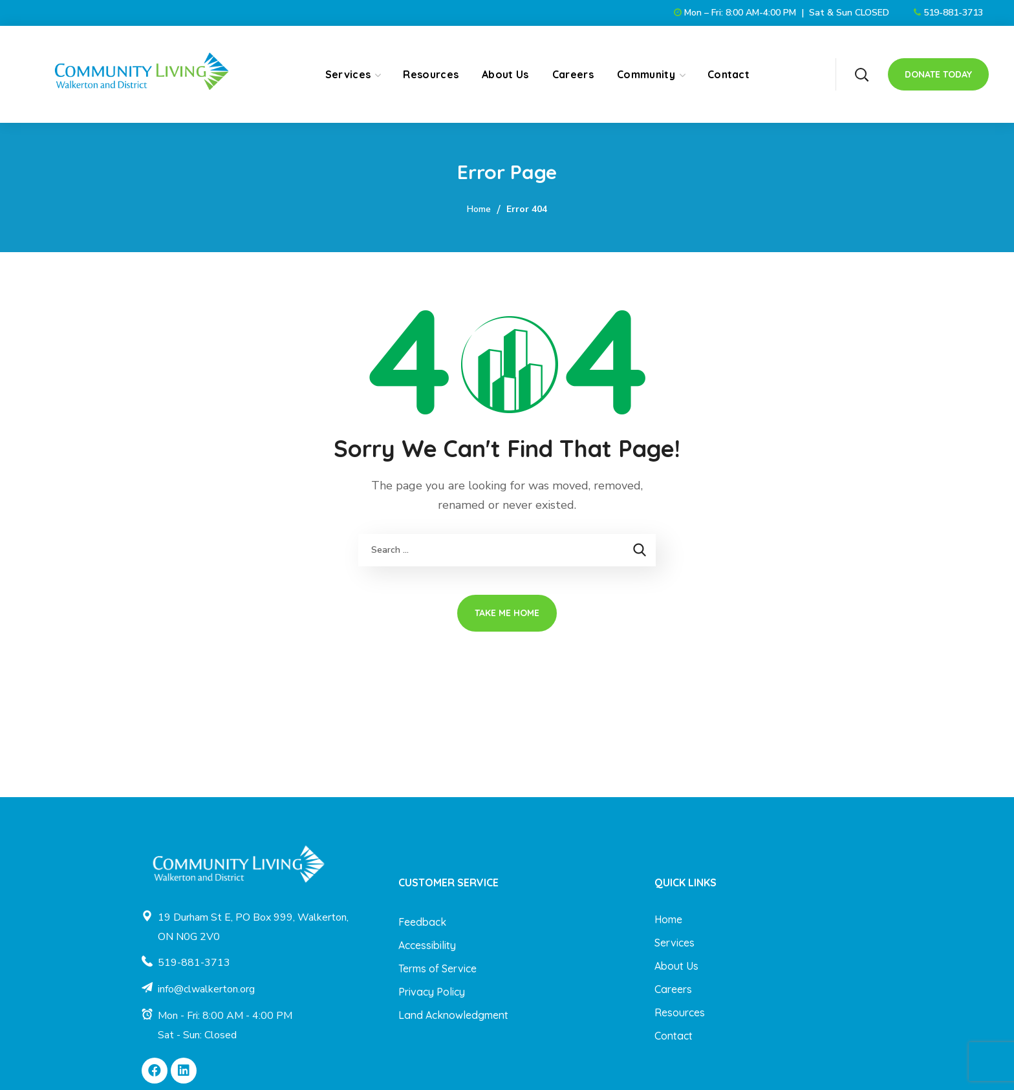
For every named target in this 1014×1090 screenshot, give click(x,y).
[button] (861, 74)
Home (479, 209)
